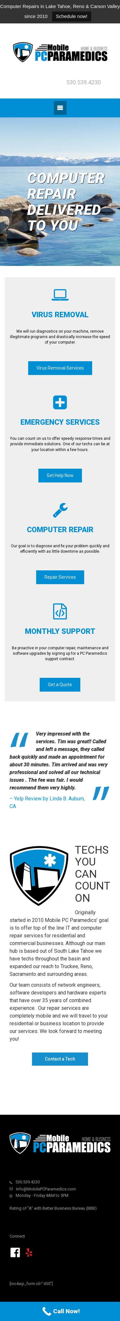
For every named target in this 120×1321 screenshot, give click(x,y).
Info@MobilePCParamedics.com (46, 1189)
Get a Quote (60, 684)
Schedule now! (71, 16)
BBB (91, 1208)
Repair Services (60, 577)
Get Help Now (60, 475)
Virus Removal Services (60, 368)
